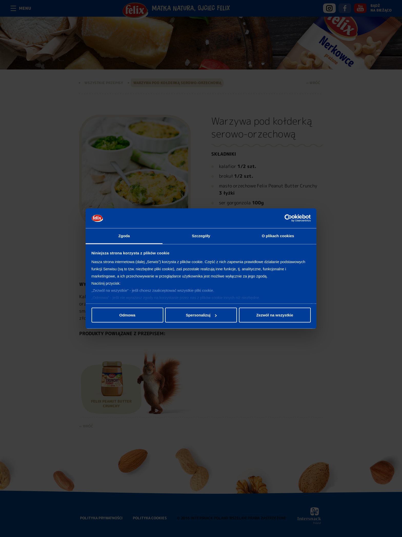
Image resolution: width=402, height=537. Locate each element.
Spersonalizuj (201, 315)
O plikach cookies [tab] (278, 235)
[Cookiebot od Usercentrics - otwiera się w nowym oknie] (288, 218)
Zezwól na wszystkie (274, 315)
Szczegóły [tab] (201, 235)
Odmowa (127, 315)
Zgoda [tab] (124, 235)
